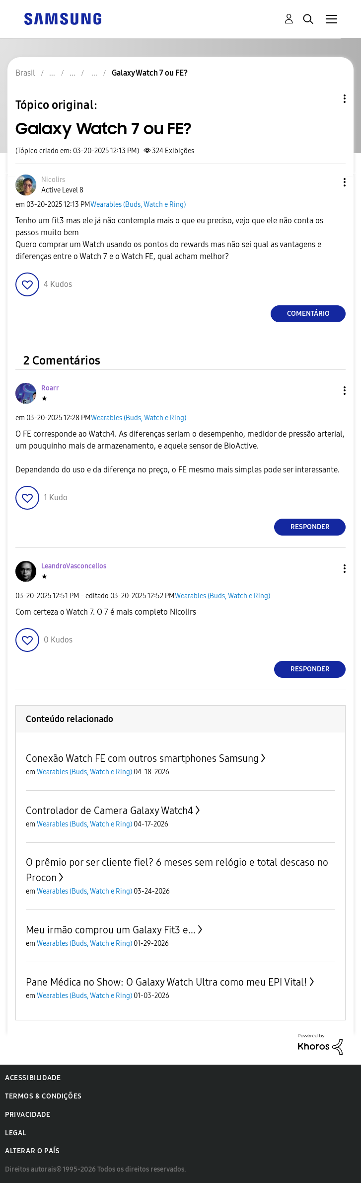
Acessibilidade (33, 1078)
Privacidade (28, 1114)
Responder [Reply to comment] (310, 527)
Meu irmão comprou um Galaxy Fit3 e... (111, 930)
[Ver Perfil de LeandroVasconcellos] (73, 566)
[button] (328, 182)
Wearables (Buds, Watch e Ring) (138, 204)
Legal (15, 1133)
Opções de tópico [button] (328, 98)
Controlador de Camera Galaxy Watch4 (109, 811)
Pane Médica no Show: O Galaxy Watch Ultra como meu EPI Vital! (166, 982)
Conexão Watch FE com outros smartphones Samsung (142, 758)
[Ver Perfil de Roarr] (50, 388)
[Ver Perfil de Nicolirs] (53, 180)
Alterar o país (32, 1151)
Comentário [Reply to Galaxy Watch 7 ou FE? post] (308, 313)
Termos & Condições (43, 1096)
